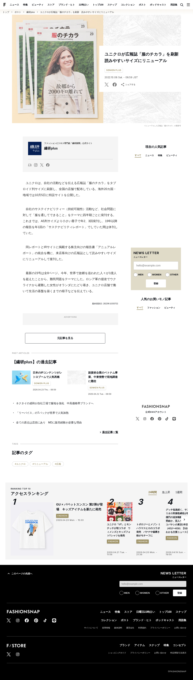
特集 (25, 5)
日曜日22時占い (145, 611)
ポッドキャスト (158, 5)
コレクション (128, 5)
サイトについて (91, 628)
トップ (6, 12)
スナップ (112, 5)
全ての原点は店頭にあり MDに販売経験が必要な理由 (49, 422)
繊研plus (30, 12)
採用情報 (106, 628)
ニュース (14, 5)
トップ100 (98, 5)
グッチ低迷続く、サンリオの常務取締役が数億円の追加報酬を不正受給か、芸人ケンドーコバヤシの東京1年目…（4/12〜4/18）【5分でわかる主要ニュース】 (178, 520)
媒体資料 (118, 628)
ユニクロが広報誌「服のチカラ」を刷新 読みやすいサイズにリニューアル (77, 12)
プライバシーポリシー (160, 628)
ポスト (142, 5)
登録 (156, 283)
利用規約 (142, 628)
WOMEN (156, 274)
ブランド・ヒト (66, 5)
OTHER (174, 274)
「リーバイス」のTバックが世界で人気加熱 (42, 412)
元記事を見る (65, 338)
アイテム (139, 645)
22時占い (84, 5)
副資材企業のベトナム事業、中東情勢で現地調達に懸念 (103, 377)
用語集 (173, 5)
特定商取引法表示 (178, 653)
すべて (138, 155)
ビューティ (37, 5)
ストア (50, 5)
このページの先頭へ (19, 574)
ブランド (124, 645)
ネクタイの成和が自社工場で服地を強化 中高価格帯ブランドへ (55, 403)
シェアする (128, 85)
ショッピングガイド (117, 653)
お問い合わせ (180, 628)
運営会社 (130, 628)
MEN (140, 274)
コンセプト (179, 645)
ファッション (153, 307)
